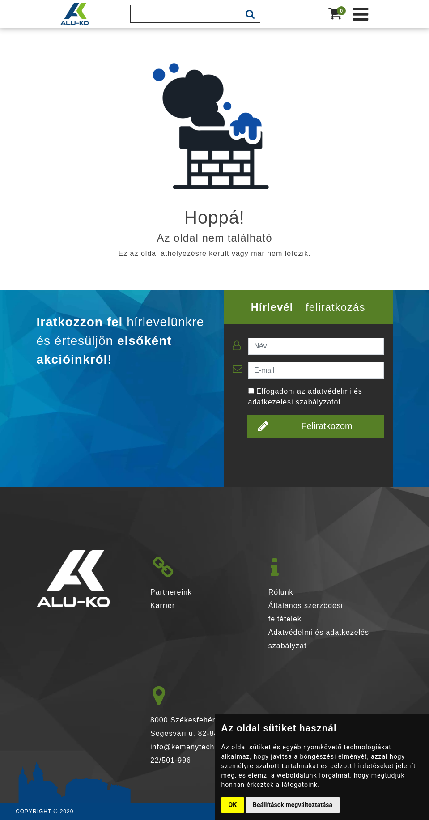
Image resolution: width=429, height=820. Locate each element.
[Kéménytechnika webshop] (361, 14)
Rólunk (280, 592)
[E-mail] (316, 370)
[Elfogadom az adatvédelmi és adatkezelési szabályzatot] (251, 391)
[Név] (316, 346)
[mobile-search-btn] (250, 13)
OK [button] (233, 804)
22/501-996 (170, 760)
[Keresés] (185, 13)
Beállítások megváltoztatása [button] (292, 804)
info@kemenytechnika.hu (195, 747)
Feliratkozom (305, 426)
